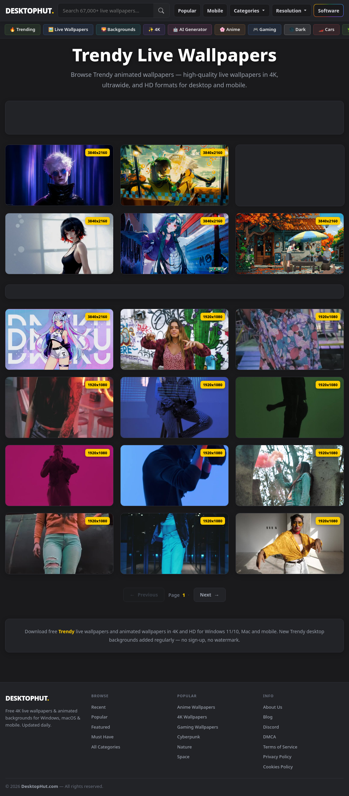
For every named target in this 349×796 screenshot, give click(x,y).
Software (328, 10)
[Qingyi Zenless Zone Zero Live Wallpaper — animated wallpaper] (174, 175)
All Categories (105, 747)
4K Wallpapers (192, 717)
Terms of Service (280, 747)
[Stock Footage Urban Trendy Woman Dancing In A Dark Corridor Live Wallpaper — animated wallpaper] (174, 543)
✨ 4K (154, 29)
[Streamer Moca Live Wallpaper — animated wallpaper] (174, 243)
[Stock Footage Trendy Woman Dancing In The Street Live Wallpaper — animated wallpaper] (174, 339)
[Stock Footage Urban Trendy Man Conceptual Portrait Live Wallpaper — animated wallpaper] (174, 407)
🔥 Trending (22, 29)
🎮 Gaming (264, 29)
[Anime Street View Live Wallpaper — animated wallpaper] (289, 243)
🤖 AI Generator (190, 29)
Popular (187, 10)
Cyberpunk (188, 737)
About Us (272, 707)
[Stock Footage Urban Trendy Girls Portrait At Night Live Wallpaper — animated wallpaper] (59, 407)
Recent (98, 707)
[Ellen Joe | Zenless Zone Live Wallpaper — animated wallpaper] (59, 243)
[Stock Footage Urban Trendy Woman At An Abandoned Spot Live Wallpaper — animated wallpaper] (59, 543)
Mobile (215, 10)
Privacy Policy (277, 757)
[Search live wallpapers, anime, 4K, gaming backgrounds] (105, 10)
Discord (271, 727)
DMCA (269, 737)
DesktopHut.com (39, 786)
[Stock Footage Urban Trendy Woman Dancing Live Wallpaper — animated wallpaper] (289, 543)
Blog (268, 717)
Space (183, 757)
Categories (249, 10)
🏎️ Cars (326, 29)
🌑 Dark (297, 29)
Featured (100, 727)
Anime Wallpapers (196, 707)
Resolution (292, 10)
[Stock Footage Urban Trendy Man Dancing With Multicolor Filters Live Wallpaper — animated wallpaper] (289, 407)
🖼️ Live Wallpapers (68, 29)
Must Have (102, 737)
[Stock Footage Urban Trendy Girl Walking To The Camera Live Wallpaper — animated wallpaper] (289, 339)
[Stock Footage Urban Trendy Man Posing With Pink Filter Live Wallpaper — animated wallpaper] (59, 475)
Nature (184, 747)
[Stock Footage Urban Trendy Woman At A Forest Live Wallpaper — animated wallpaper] (289, 475)
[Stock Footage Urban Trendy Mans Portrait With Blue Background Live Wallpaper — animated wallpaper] (174, 475)
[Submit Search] (161, 10)
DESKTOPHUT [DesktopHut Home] (29, 10)
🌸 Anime (230, 29)
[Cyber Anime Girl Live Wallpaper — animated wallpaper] (59, 339)
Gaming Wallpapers (197, 727)
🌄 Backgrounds (118, 29)
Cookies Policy (278, 767)
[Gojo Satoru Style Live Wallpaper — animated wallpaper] (59, 175)
